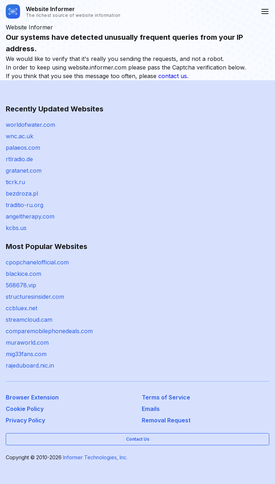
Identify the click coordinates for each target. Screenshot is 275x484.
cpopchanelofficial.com (37, 262)
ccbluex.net (21, 308)
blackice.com (23, 273)
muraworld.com (27, 342)
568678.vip (21, 285)
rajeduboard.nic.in (30, 365)
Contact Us (137, 439)
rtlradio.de (19, 159)
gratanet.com (24, 170)
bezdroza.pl (22, 193)
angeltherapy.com (30, 216)
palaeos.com (23, 147)
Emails (151, 408)
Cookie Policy (25, 408)
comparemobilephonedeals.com (49, 331)
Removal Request (166, 420)
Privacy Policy (25, 420)
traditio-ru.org (24, 205)
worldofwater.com (30, 124)
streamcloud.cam (29, 319)
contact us (172, 76)
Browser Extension (32, 397)
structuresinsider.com (35, 296)
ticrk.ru (15, 182)
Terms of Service (166, 397)
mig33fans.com (26, 354)
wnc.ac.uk (19, 136)
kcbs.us (16, 227)
